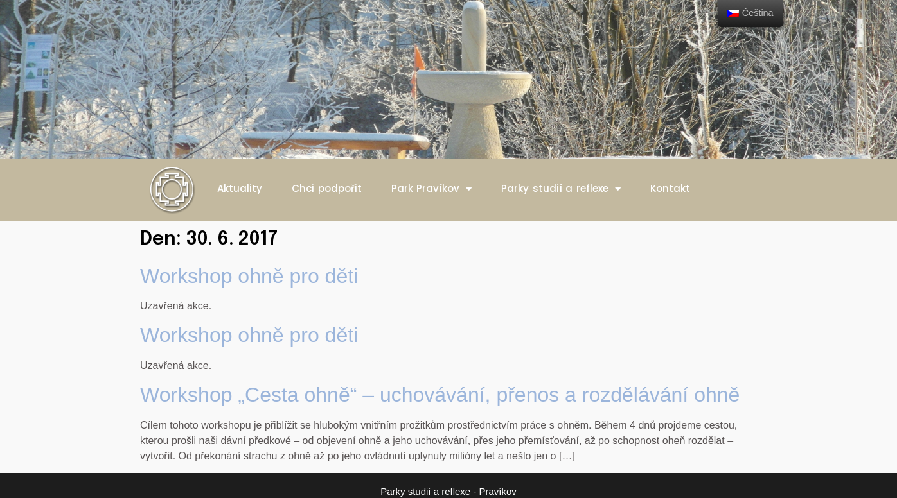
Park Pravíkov (431, 189)
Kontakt (670, 188)
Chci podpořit (327, 188)
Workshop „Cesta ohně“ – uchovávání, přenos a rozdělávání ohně (440, 394)
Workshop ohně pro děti (249, 276)
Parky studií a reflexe (561, 189)
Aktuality (239, 188)
